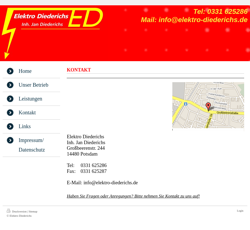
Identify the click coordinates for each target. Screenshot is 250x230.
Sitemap (32, 211)
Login (240, 210)
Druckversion (17, 211)
